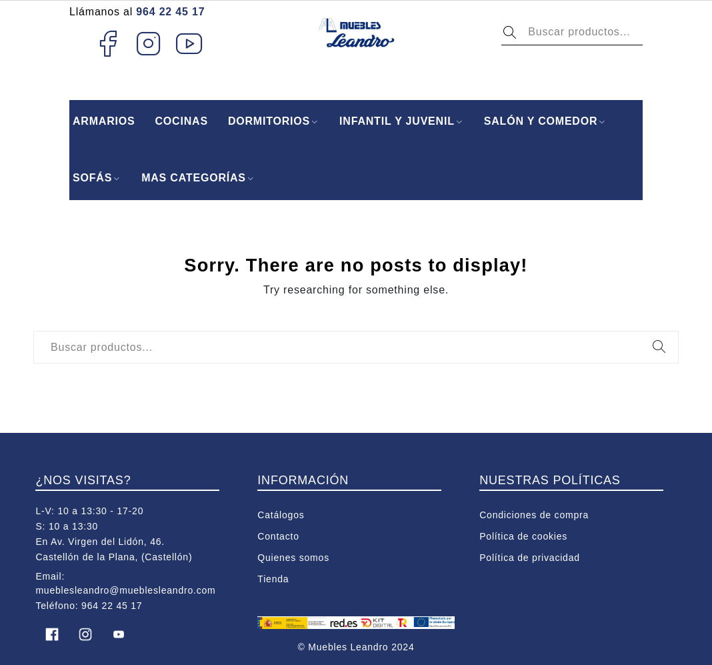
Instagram (149, 43)
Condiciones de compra (534, 515)
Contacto (278, 536)
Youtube (189, 43)
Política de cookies (523, 536)
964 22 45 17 (170, 11)
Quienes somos (293, 557)
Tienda (273, 579)
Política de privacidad (529, 557)
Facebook (107, 43)
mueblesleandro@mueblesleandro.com (125, 590)
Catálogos (280, 515)
